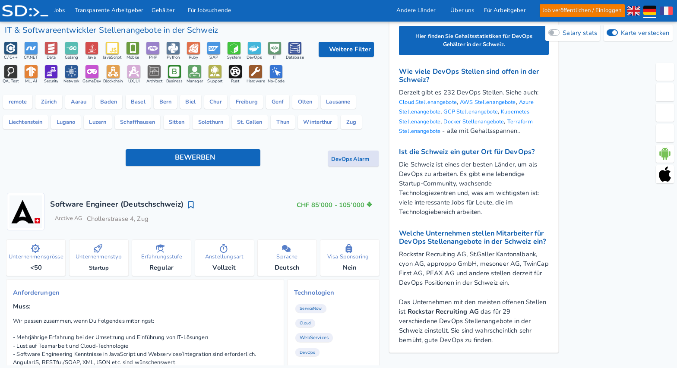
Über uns (462, 10)
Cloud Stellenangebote (432, 104)
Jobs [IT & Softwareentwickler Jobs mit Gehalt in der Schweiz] (60, 10)
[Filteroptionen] (346, 49)
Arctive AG (71, 272)
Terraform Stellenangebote (489, 133)
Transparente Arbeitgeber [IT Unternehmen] (109, 10)
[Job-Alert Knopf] (353, 211)
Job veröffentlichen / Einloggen (581, 10)
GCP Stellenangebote (500, 114)
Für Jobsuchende (212, 10)
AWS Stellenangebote (502, 104)
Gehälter (166, 10)
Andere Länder (418, 10)
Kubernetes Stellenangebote (440, 123)
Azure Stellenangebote (432, 114)
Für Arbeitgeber (507, 10)
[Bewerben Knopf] (193, 210)
